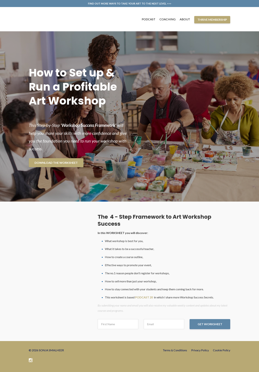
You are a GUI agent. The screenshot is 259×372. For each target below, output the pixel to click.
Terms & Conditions (175, 350)
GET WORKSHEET (210, 324)
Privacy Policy (200, 350)
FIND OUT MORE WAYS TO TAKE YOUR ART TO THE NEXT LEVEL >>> (129, 3)
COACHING (168, 19)
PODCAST (148, 19)
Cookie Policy (221, 350)
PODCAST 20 (144, 297)
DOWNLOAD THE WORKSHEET (56, 162)
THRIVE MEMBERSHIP (212, 19)
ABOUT (185, 19)
